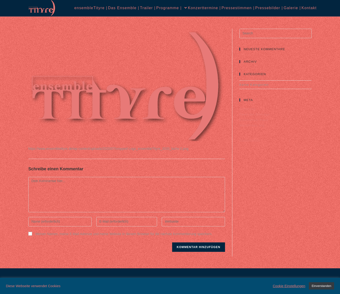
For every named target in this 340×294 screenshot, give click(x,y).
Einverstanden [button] (321, 286)
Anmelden (247, 109)
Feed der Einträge (254, 114)
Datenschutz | (264, 140)
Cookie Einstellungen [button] (289, 286)
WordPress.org (251, 125)
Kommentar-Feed (253, 120)
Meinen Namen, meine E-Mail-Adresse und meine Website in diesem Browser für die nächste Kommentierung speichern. (123, 234)
